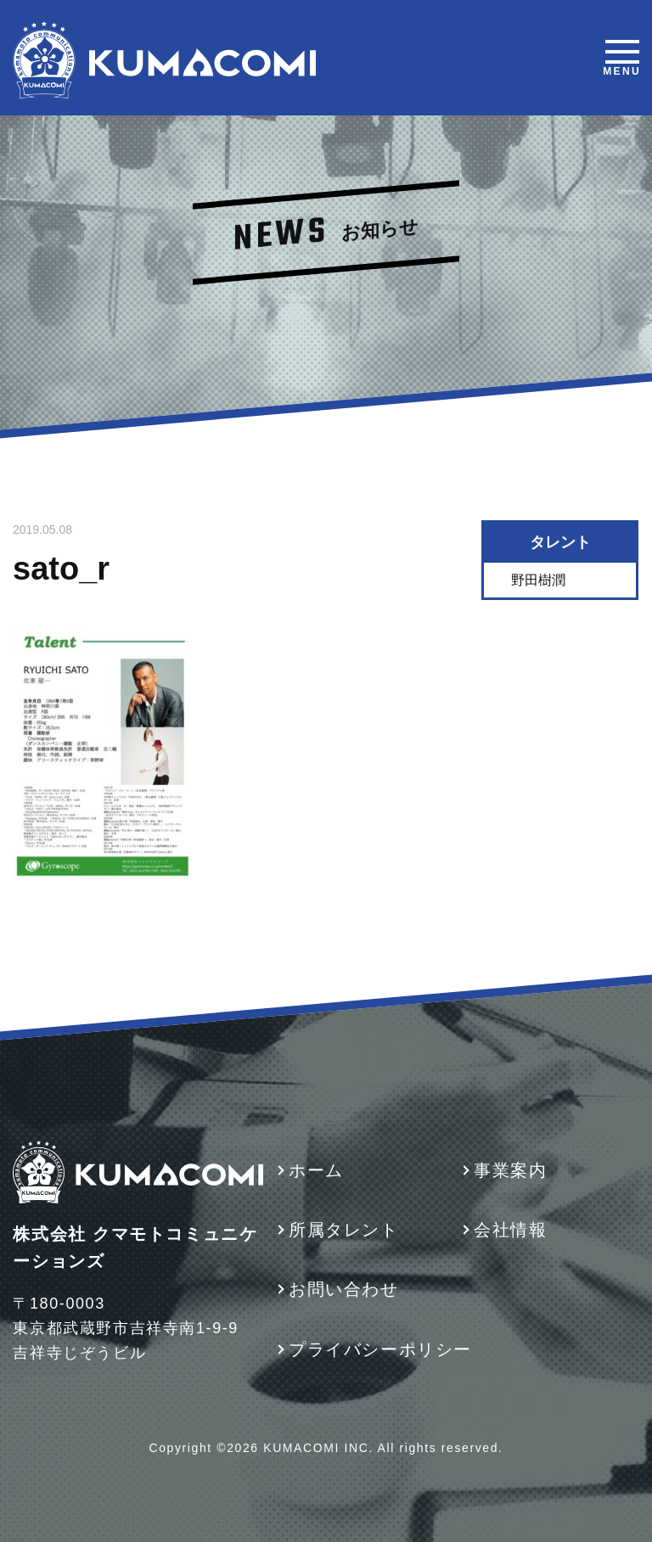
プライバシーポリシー (380, 1349)
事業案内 (510, 1170)
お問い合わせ (344, 1289)
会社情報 (510, 1229)
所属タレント (344, 1229)
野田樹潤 (539, 580)
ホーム (316, 1170)
